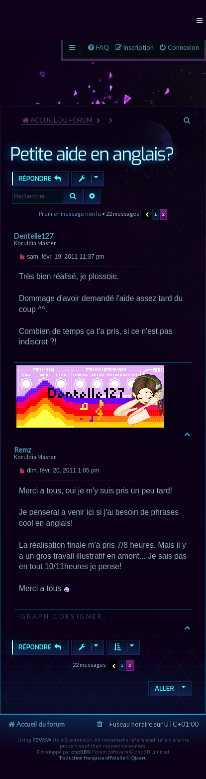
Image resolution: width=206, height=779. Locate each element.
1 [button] (155, 214)
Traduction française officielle (92, 758)
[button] (146, 214)
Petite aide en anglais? (92, 154)
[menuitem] (179, 47)
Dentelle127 (33, 236)
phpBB (79, 752)
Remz (22, 450)
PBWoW (41, 740)
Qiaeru (139, 758)
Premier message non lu (70, 213)
